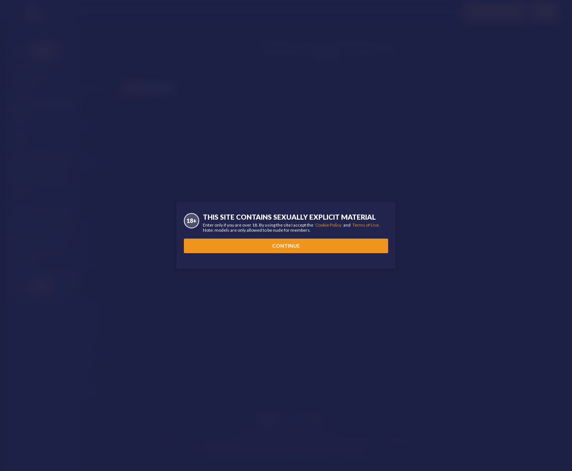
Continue (286, 246)
